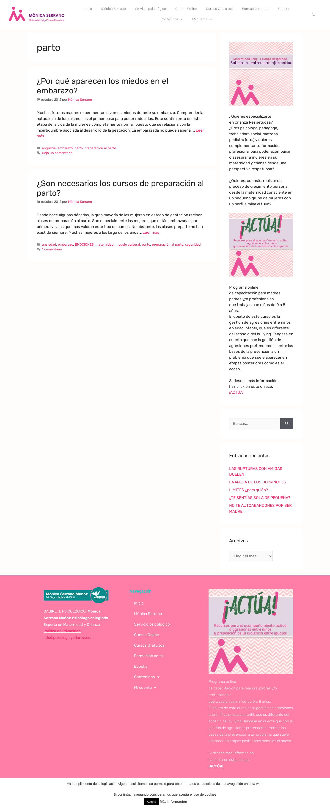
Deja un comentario (57, 153)
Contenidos (172, 19)
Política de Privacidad (62, 631)
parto (78, 148)
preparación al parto (100, 148)
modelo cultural (128, 244)
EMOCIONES (84, 244)
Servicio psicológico (150, 9)
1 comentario (52, 249)
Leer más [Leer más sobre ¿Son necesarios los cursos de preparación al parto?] (151, 232)
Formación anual (255, 9)
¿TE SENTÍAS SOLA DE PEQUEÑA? (259, 497)
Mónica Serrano (113, 9)
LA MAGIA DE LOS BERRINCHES (257, 482)
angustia (49, 148)
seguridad (193, 244)
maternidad (105, 244)
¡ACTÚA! (236, 392)
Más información (173, 801)
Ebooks (283, 9)
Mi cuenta (202, 19)
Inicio (88, 9)
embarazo (65, 148)
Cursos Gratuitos (219, 9)
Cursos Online (186, 9)
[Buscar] (286, 423)
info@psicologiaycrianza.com (69, 637)
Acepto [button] (151, 801)
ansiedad (49, 244)
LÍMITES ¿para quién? (248, 490)
